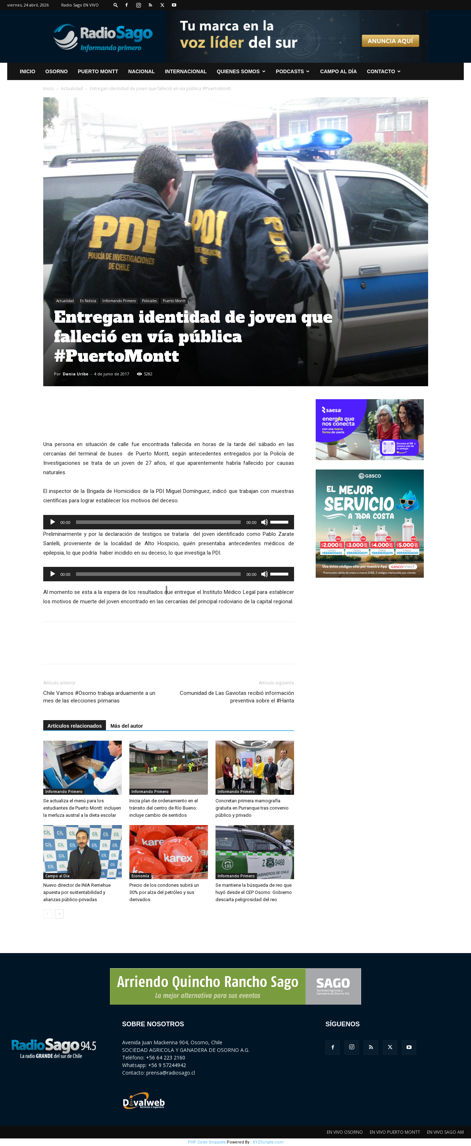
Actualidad (72, 88)
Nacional (141, 71)
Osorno (56, 71)
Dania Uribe (75, 373)
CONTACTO (384, 71)
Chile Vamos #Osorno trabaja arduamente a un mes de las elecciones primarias (99, 697)
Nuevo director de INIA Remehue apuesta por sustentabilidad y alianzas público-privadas (77, 892)
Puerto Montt (98, 71)
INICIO (27, 71)
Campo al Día (338, 71)
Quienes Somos (241, 71)
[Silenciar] (264, 522)
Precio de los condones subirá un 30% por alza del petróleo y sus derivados (164, 892)
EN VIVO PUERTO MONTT (395, 1132)
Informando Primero (119, 300)
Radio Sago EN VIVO (80, 5)
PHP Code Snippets (207, 1142)
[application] (168, 522)
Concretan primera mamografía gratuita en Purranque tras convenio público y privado (252, 808)
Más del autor (126, 726)
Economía (140, 875)
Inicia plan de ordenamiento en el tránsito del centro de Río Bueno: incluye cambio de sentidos (163, 808)
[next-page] (59, 913)
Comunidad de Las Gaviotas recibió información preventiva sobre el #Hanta (237, 697)
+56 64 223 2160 (165, 1057)
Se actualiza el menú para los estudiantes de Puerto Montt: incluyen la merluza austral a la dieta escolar (82, 808)
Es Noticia (88, 300)
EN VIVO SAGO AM (445, 1132)
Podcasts (293, 71)
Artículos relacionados (75, 726)
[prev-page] (47, 913)
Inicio (48, 88)
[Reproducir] (52, 522)
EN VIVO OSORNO (345, 1132)
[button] (115, 5)
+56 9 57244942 (167, 1065)
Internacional (186, 71)
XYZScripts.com (268, 1142)
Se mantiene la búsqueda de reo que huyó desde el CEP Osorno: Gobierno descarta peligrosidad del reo (253, 892)
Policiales (149, 300)
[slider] (158, 522)
